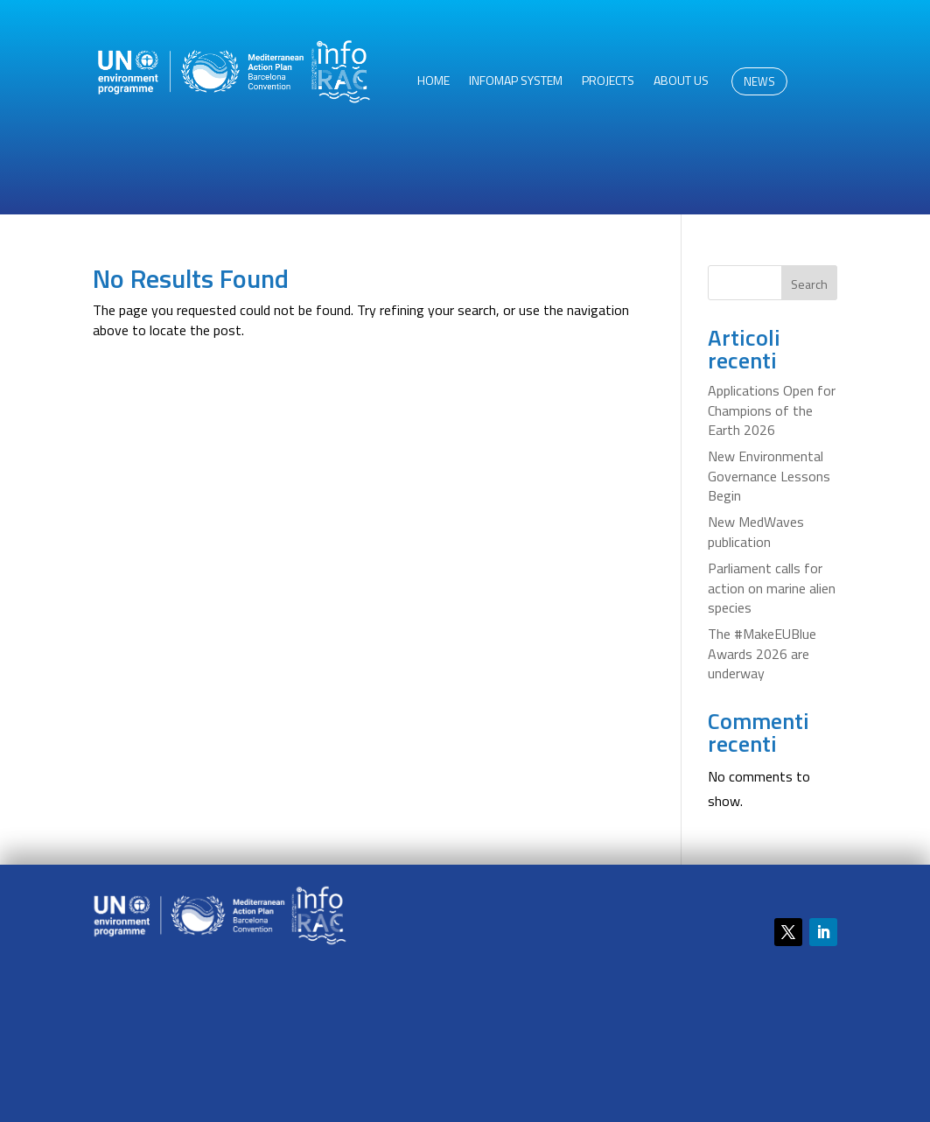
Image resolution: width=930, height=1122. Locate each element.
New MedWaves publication (756, 531)
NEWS (759, 81)
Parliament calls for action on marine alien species (772, 587)
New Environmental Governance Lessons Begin (769, 475)
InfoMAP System (516, 81)
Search (809, 284)
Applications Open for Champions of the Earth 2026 (772, 410)
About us (681, 81)
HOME (433, 81)
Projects (608, 81)
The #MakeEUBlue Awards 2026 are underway (762, 653)
